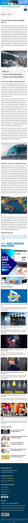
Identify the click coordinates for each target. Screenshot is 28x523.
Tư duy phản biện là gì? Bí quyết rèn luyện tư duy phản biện (13, 395)
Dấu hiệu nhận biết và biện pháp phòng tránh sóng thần (14, 238)
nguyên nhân (10, 245)
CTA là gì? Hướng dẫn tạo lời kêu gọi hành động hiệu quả (14, 305)
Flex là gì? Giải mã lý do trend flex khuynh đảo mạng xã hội (14, 418)
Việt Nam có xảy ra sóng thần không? (13, 77)
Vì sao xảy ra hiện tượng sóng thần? (12, 74)
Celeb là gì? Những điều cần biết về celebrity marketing (12, 373)
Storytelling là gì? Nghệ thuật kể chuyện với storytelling (12, 327)
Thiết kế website (4, 487)
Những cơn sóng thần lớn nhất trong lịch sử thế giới (14, 236)
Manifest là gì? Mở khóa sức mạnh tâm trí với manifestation (12, 350)
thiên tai (3, 245)
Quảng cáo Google (5, 489)
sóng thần (9, 243)
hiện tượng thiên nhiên (18, 243)
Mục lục (13, 71)
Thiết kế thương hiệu (5, 491)
